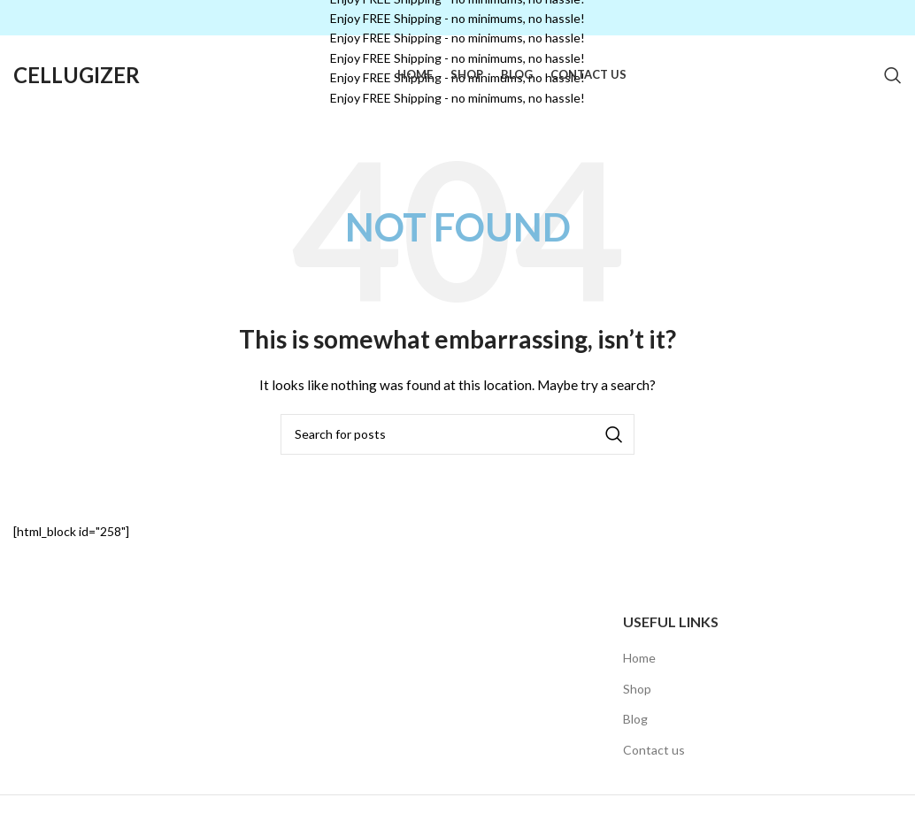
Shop (637, 688)
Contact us (654, 749)
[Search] (893, 75)
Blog (635, 718)
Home (639, 657)
